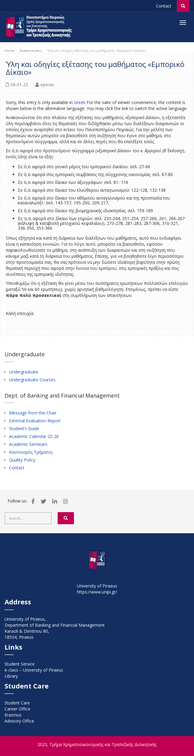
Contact (163, 6)
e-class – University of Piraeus (34, 670)
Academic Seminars (28, 444)
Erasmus (13, 715)
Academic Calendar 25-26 (34, 436)
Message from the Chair (32, 413)
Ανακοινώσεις (31, 50)
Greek (79, 102)
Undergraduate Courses (32, 379)
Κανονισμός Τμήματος (30, 452)
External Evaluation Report (35, 420)
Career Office (17, 709)
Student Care (17, 703)
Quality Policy (22, 460)
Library (11, 676)
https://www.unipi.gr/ (97, 592)
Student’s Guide (24, 428)
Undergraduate (23, 372)
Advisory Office (19, 721)
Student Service (20, 664)
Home (9, 50)
